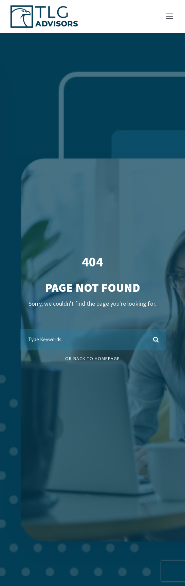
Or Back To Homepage (92, 358)
